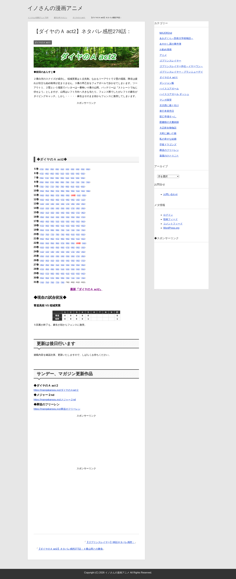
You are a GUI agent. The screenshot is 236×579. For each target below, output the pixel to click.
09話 (73, 200)
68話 (57, 182)
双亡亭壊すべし (167, 116)
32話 (52, 212)
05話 (52, 200)
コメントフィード (173, 223)
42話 (67, 169)
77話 (52, 186)
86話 (52, 191)
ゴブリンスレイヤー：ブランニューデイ (181, 72)
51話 (62, 173)
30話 (42, 212)
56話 (42, 178)
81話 (72, 186)
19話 (78, 204)
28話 (78, 208)
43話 (72, 169)
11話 (83, 200)
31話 (47, 212)
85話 (47, 191)
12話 (42, 204)
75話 (42, 186)
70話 (67, 182)
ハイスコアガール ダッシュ (174, 94)
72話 (77, 182)
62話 (72, 178)
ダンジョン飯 (166, 83)
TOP (38, 17)
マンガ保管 (165, 100)
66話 (47, 182)
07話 (62, 200)
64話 (83, 178)
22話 (47, 208)
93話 (88, 191)
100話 (73, 195)
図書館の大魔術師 (169, 122)
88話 (62, 191)
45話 (83, 169)
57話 (47, 178)
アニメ (163, 55)
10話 (78, 200)
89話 (67, 191)
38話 (47, 169)
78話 (57, 186)
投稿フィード (170, 219)
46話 (88, 169)
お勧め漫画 (165, 49)
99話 (67, 195)
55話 (83, 173)
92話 (83, 191)
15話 (57, 204)
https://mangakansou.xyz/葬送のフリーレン (57, 409)
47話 (42, 173)
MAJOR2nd (165, 33)
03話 (42, 200)
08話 (67, 200)
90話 (73, 191)
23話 (52, 208)
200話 (78, 243)
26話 (67, 208)
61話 (67, 178)
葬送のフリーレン (169, 150)
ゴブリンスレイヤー (170, 60)
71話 (72, 182)
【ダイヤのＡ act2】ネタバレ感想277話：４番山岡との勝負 (70, 549)
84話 (42, 191)
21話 (42, 208)
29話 (83, 208)
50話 (57, 173)
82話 (77, 186)
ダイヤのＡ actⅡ (43, 42)
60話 (62, 178)
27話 (73, 208)
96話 (52, 195)
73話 (83, 182)
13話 (47, 204)
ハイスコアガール (169, 88)
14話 (52, 204)
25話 (62, 208)
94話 (42, 195)
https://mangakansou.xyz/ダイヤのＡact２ (56, 390)
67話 (52, 182)
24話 (57, 208)
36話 (73, 212)
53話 (72, 173)
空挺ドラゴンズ (167, 144)
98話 (62, 195)
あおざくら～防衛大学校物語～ (176, 38)
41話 (62, 169)
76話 (47, 186)
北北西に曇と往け (169, 105)
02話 (84, 195)
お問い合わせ (170, 194)
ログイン (168, 215)
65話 (42, 182)
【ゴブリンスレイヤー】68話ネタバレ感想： (110, 542)
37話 (42, 169)
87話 (57, 191)
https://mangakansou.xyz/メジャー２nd (55, 399)
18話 (73, 204)
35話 (67, 212)
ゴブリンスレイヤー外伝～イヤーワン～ (181, 66)
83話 (83, 186)
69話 (62, 182)
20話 (83, 204)
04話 (47, 200)
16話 (62, 204)
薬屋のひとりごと (169, 155)
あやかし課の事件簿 (170, 44)
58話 (52, 178)
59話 (57, 178)
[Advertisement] (86, 126)
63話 (77, 178)
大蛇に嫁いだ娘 (167, 133)
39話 (52, 169)
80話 (67, 186)
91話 (78, 191)
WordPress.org (171, 228)
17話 (67, 204)
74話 (88, 182)
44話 (77, 169)
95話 (47, 195)
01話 (79, 195)
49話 (52, 173)
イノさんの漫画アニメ (55, 8)
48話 (47, 173)
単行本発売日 (166, 111)
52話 (67, 173)
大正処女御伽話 (167, 127)
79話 (62, 186)
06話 (57, 200)
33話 (57, 212)
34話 (62, 212)
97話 (57, 195)
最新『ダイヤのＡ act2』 (86, 289)
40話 (57, 169)
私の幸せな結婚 (167, 139)
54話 (77, 173)
